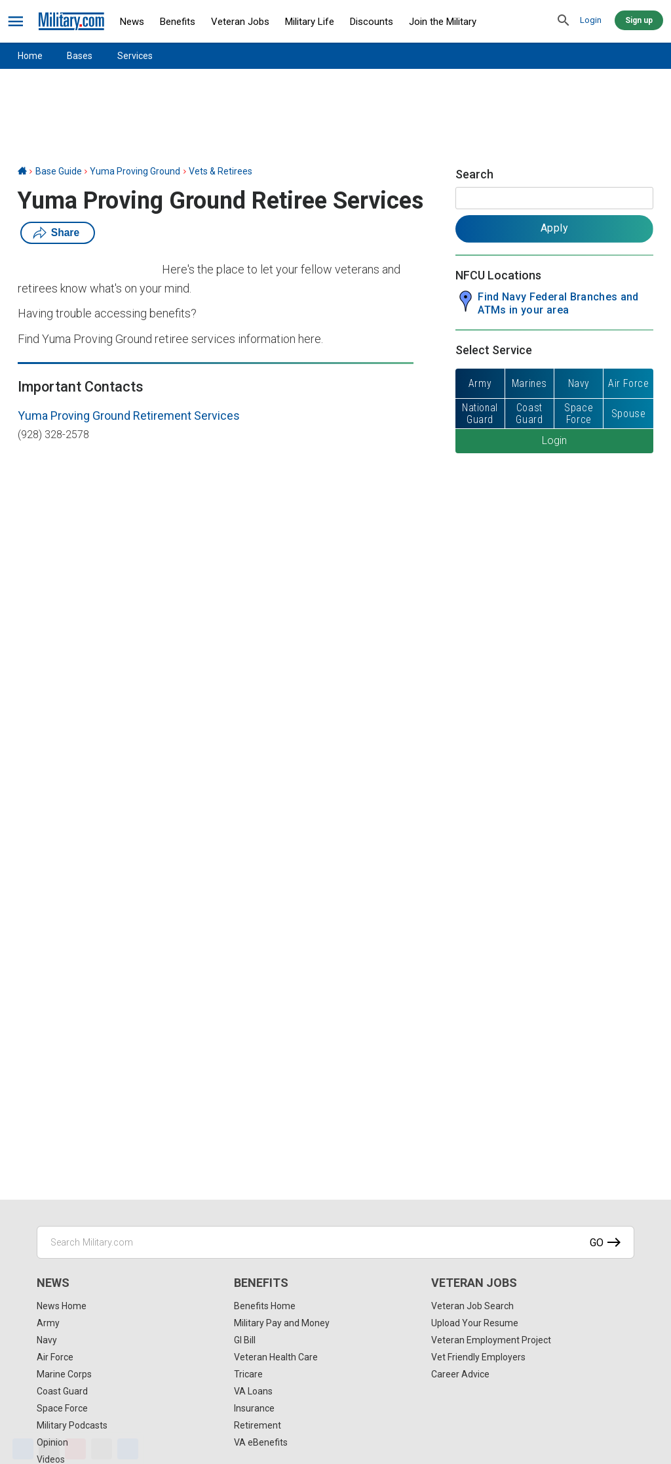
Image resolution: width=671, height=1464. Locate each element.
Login (591, 20)
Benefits (177, 22)
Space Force (62, 1408)
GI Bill (245, 1340)
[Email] (101, 1449)
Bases (79, 56)
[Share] (128, 1449)
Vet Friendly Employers (478, 1357)
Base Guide (58, 171)
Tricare (248, 1374)
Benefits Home (265, 1306)
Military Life (309, 22)
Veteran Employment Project (491, 1340)
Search (474, 174)
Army (48, 1323)
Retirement (257, 1425)
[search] (563, 21)
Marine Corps (64, 1374)
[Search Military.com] (335, 1242)
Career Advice (460, 1374)
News (132, 22)
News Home (61, 1306)
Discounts (371, 22)
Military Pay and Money (282, 1323)
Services (135, 56)
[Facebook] (23, 1449)
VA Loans (253, 1391)
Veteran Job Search (472, 1306)
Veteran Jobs (240, 22)
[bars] (16, 21)
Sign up (639, 20)
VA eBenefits (261, 1442)
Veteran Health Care (276, 1357)
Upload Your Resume (474, 1323)
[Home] (22, 171)
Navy (47, 1340)
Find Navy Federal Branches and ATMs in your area (558, 303)
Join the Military (442, 22)
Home (30, 56)
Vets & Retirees (220, 171)
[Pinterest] (75, 1449)
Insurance (254, 1408)
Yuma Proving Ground (135, 171)
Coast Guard (62, 1391)
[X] (49, 1449)
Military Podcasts (72, 1425)
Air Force (55, 1357)
